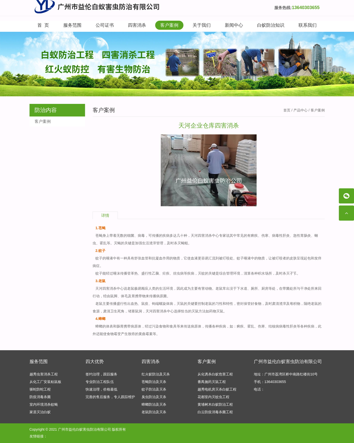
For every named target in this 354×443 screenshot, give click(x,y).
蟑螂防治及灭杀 (154, 404)
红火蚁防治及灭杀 (156, 374)
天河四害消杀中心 (205, 235)
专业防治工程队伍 (100, 382)
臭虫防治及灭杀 (154, 397)
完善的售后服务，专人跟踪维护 (110, 397)
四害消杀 (137, 25)
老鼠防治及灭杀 (154, 412)
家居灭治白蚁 (40, 412)
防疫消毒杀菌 (40, 397)
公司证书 (105, 25)
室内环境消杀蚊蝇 (44, 404)
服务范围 (72, 25)
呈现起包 (304, 258)
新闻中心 (234, 25)
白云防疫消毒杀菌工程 (215, 412)
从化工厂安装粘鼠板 (45, 382)
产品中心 (300, 110)
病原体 (196, 326)
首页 (286, 110)
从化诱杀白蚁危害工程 (215, 374)
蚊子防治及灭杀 (154, 389)
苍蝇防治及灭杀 (154, 382)
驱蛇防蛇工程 (40, 389)
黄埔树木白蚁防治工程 (215, 404)
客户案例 (169, 25)
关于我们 (202, 25)
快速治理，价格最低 (101, 389)
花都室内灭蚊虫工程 (213, 397)
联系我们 (307, 25)
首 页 (43, 25)
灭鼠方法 (199, 311)
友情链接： (38, 436)
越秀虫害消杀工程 (44, 374)
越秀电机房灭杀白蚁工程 (217, 389)
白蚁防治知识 (270, 25)
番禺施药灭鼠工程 (212, 382)
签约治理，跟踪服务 (101, 374)
